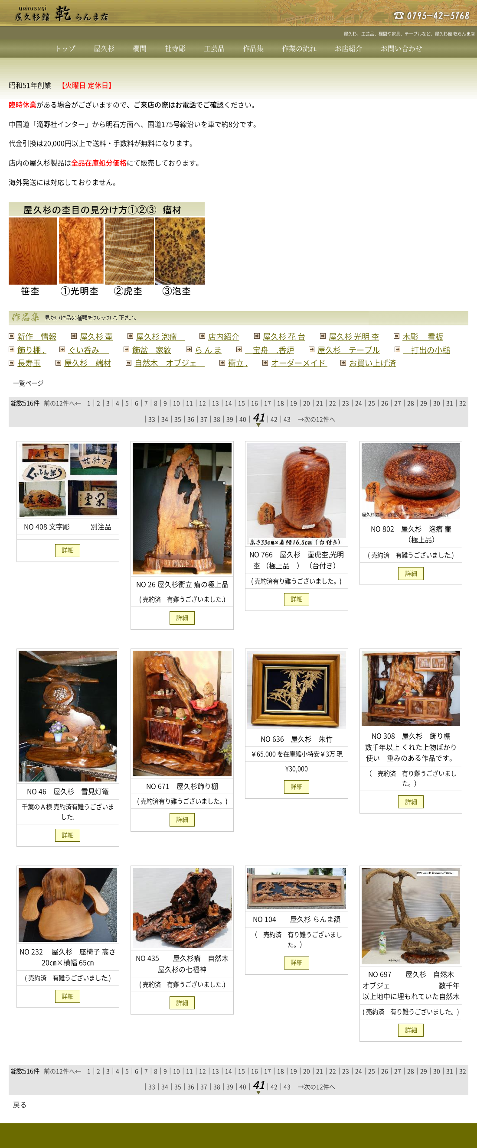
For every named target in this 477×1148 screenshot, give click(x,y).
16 (254, 416)
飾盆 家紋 (222, 350)
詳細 (68, 563)
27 (397, 416)
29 (423, 416)
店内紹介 (231, 336)
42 (274, 432)
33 (151, 432)
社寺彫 (175, 48)
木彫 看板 (38, 350)
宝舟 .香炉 (344, 350)
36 (190, 432)
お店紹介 (349, 48)
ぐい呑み (157, 350)
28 (410, 416)
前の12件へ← (62, 416)
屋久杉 (104, 48)
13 (215, 416)
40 (242, 432)
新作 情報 (38, 336)
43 (287, 432)
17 (267, 416)
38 (216, 432)
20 (306, 416)
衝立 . (408, 363)
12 (202, 416)
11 (189, 416)
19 (293, 416)
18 (280, 416)
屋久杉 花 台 (293, 336)
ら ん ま (281, 350)
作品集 (253, 48)
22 (332, 416)
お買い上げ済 (123, 376)
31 (449, 416)
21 (319, 416)
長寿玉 (192, 363)
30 (436, 416)
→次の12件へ (316, 432)
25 (371, 416)
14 (228, 416)
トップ (65, 48)
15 (241, 416)
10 (176, 416)
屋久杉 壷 (99, 336)
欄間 (140, 48)
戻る (20, 1118)
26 (384, 416)
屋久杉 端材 (252, 363)
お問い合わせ (401, 48)
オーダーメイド (47, 376)
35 (177, 432)
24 (358, 416)
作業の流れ (299, 48)
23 (345, 416)
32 (462, 416)
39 (229, 432)
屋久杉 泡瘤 (165, 336)
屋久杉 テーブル (50, 363)
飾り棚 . (99, 350)
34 (164, 432)
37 (203, 432)
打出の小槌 (131, 363)
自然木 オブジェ (338, 363)
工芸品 (214, 48)
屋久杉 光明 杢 (365, 336)
